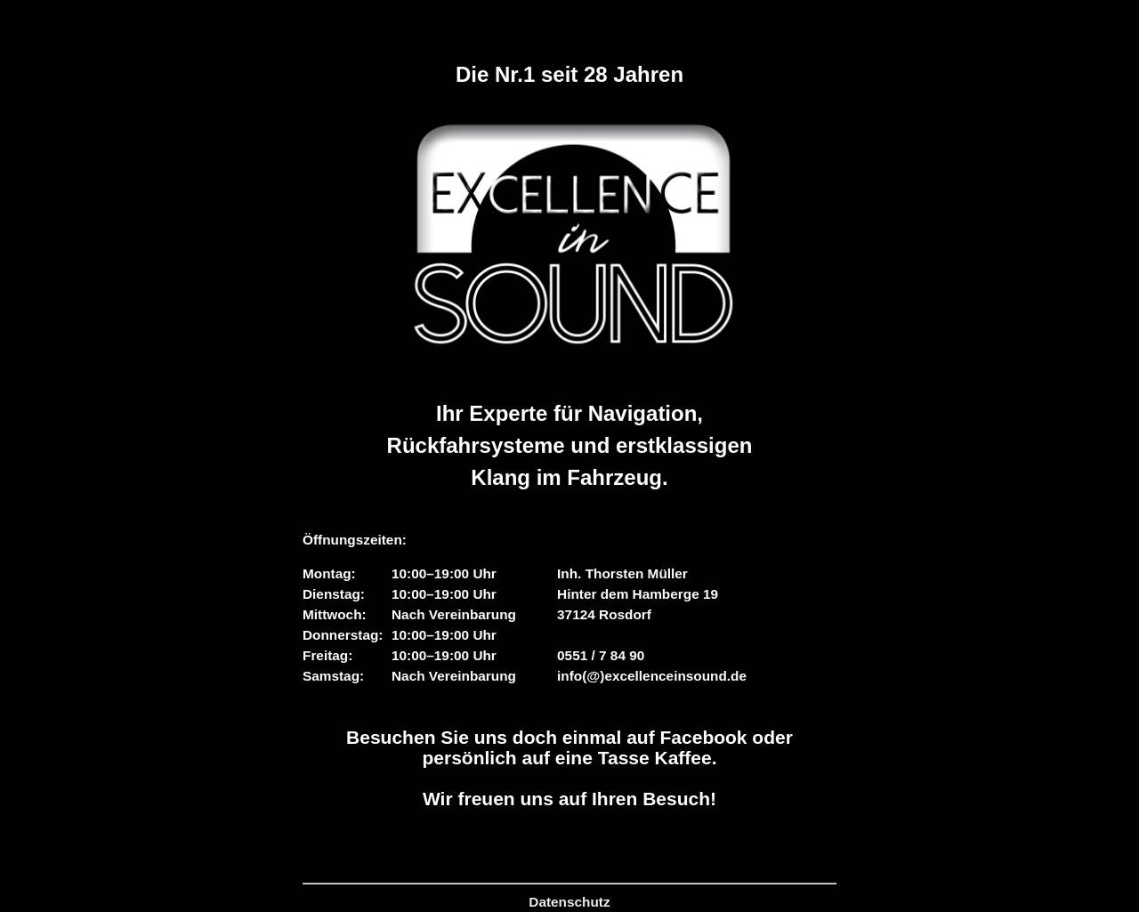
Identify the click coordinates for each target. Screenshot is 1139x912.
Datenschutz (569, 901)
